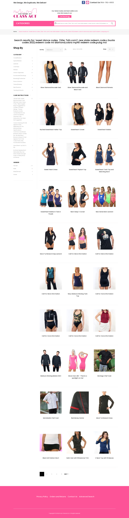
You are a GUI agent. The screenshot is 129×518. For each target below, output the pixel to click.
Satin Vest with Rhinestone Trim (77, 458)
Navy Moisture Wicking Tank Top (77, 295)
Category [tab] (17, 55)
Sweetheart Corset (77, 130)
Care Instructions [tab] (20, 95)
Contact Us (95, 2)
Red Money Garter (77, 418)
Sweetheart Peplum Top (77, 170)
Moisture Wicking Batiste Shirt (50, 376)
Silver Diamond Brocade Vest (51, 87)
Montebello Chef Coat (51, 418)
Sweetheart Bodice (104, 130)
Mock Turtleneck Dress (104, 418)
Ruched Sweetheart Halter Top (51, 130)
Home (15, 31)
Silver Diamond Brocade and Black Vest (78, 88)
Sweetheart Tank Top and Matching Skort (104, 171)
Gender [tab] (16, 162)
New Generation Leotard (104, 212)
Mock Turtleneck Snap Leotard (51, 254)
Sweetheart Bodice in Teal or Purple (51, 213)
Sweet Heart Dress (50, 170)
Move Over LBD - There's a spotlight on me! (77, 377)
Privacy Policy (42, 497)
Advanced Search (86, 497)
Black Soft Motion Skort (51, 458)
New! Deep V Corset (78, 212)
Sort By (42, 49)
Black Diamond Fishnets (104, 87)
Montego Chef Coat (104, 376)
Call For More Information (78, 254)
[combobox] (84, 23)
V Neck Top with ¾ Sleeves (104, 458)
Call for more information (104, 294)
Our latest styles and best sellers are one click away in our (65, 13)
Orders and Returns (58, 497)
